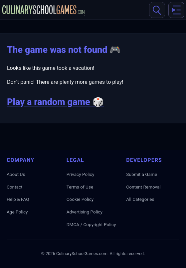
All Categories (140, 199)
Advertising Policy (84, 211)
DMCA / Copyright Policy (91, 224)
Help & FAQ (18, 199)
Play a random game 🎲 (55, 102)
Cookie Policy (80, 199)
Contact (15, 187)
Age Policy (17, 211)
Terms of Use (80, 187)
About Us (16, 174)
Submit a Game (141, 174)
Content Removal (143, 187)
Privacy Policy (80, 174)
